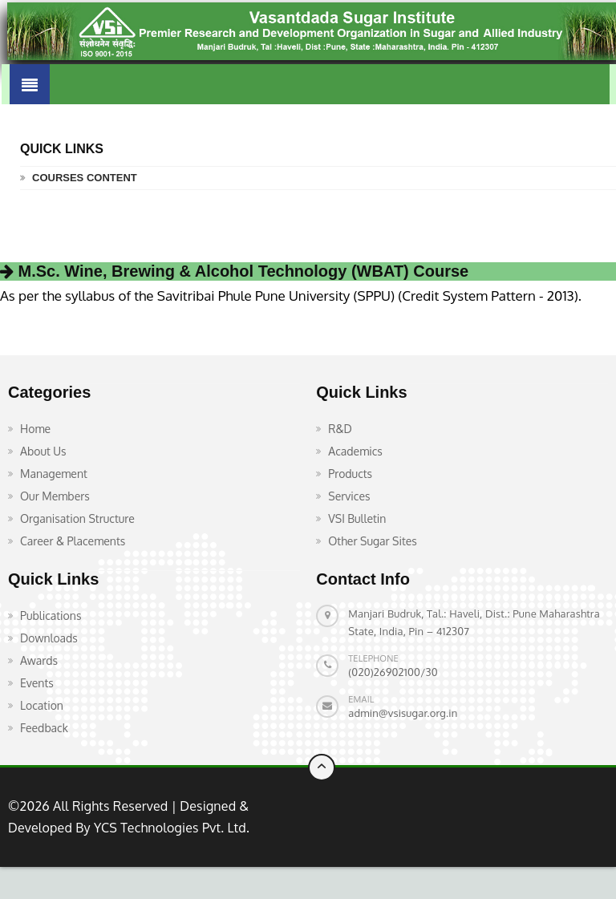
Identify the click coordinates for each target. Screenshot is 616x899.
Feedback (44, 728)
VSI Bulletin (357, 518)
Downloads (49, 638)
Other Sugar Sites (372, 541)
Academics (355, 451)
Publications (50, 615)
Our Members (55, 496)
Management (53, 473)
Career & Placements (72, 541)
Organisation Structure (77, 518)
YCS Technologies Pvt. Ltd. (170, 828)
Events (37, 683)
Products (350, 473)
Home (35, 428)
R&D (340, 428)
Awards (39, 660)
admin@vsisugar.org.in (402, 713)
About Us (43, 451)
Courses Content (84, 178)
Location (41, 705)
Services (349, 496)
